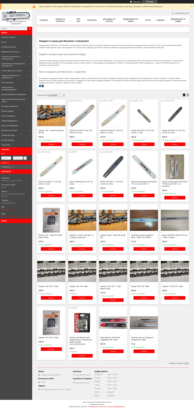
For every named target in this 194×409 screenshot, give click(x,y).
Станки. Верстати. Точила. (11, 71)
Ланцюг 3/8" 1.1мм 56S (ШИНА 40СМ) (51, 131)
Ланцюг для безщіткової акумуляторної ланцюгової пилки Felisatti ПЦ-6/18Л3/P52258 (80, 340)
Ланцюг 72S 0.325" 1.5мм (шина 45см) (110, 287)
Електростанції (7, 82)
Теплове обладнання (9, 106)
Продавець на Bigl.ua (97, 404)
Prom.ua (108, 402)
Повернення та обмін (130, 20)
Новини (160, 20)
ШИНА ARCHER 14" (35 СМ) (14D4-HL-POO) (173, 131)
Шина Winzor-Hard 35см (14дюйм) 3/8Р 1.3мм (110, 338)
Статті (148, 20)
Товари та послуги (60, 20)
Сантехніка (5, 145)
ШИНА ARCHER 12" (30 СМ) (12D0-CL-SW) (49, 183)
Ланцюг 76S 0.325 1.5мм (48, 337)
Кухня (3, 42)
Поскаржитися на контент (97, 407)
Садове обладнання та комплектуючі (10, 76)
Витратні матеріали (9, 130)
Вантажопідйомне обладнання (13, 94)
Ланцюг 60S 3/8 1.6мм (140, 286)
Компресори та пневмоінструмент (8, 88)
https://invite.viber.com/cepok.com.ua (15, 216)
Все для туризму (7, 140)
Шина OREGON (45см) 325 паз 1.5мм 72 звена (174, 236)
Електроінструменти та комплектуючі (10, 57)
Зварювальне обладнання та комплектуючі (13, 64)
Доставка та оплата (109, 20)
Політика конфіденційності (116, 407)
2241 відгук (137, 2)
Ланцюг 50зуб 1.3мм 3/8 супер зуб (112, 236)
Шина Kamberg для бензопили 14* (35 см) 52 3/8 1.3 (144, 183)
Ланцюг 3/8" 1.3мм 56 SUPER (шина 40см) (50, 236)
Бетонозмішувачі (8, 116)
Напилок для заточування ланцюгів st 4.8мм (142, 338)
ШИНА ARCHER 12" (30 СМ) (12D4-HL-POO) (111, 183)
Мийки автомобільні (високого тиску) (13, 100)
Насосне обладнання (9, 125)
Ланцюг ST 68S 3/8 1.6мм (172, 286)
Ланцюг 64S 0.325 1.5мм (48, 286)
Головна (44, 20)
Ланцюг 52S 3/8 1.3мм (78, 286)
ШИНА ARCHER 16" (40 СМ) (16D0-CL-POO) (111, 131)
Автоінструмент (7, 111)
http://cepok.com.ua (8, 210)
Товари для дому (8, 135)
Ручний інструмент (8, 47)
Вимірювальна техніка (10, 52)
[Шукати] (29, 28)
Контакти (92, 20)
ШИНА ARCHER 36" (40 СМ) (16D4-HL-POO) (80, 131)
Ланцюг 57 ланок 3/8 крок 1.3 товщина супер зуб (81, 236)
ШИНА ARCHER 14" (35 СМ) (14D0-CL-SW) (142, 131)
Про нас (78, 20)
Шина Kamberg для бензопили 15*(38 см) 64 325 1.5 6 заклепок (175, 184)
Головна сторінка (8, 37)
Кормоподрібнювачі (9, 121)
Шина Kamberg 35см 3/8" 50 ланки (81, 183)
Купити (51, 144)
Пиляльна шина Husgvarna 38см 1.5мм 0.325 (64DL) (142, 236)
